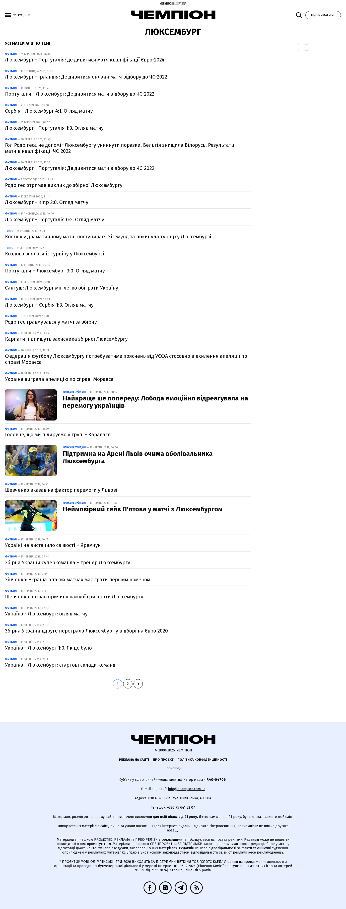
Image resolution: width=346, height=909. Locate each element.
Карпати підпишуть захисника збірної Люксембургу (66, 339)
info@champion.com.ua (186, 789)
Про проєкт (163, 759)
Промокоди (173, 768)
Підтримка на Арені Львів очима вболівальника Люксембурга (138, 457)
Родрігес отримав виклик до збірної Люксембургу (63, 185)
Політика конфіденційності (202, 759)
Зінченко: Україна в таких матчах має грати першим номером (77, 580)
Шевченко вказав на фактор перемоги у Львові (61, 490)
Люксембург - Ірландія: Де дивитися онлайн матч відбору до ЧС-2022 (86, 77)
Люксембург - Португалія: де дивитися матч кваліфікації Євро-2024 (84, 60)
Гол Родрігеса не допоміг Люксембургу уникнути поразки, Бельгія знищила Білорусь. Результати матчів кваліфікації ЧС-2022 (119, 148)
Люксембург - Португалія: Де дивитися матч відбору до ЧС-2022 (79, 168)
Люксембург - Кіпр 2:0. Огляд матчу (46, 202)
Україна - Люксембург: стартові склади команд (60, 665)
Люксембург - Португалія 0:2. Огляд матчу (54, 220)
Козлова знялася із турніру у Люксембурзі (54, 254)
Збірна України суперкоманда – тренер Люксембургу (67, 563)
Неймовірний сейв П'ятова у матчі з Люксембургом (143, 509)
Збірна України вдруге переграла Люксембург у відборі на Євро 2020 (86, 631)
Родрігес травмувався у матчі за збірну (51, 322)
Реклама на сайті (134, 759)
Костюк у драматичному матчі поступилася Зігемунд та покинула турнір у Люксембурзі (108, 237)
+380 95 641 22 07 (181, 807)
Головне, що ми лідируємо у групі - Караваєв (58, 435)
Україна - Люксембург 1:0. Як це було (48, 648)
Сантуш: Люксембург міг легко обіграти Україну (61, 288)
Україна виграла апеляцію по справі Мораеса (59, 379)
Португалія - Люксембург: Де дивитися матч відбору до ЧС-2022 (79, 94)
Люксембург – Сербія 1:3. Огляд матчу (49, 305)
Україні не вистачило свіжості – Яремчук (53, 545)
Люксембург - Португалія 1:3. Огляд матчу (54, 128)
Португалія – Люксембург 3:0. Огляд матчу (55, 271)
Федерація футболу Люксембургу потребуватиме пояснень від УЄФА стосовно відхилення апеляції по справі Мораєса (126, 359)
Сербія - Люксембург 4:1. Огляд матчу (49, 111)
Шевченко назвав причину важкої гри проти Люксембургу (74, 597)
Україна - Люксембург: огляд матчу (46, 614)
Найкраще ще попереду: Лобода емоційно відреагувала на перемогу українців (155, 401)
